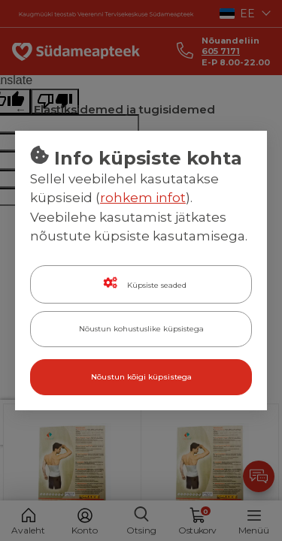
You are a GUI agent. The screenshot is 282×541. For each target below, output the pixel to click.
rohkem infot (143, 197)
